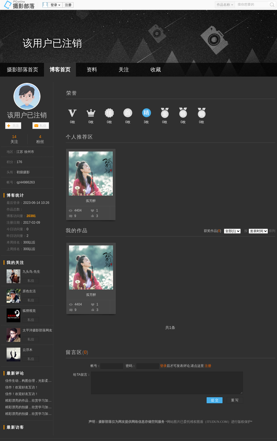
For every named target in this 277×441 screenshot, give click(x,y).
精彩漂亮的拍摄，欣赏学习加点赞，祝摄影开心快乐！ (29, 407)
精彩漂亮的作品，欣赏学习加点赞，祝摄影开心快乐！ (29, 400)
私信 (43, 126)
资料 (92, 69)
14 (14, 136)
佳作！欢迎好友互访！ (21, 387)
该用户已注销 (27, 115)
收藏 (155, 69)
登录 (54, 4)
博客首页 (60, 69)
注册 (68, 5)
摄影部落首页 (22, 69)
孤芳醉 (91, 201)
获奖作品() (213, 231)
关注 (124, 69)
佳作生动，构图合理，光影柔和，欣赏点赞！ (29, 381)
